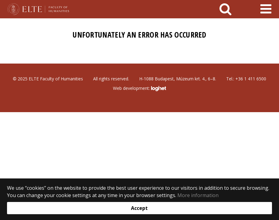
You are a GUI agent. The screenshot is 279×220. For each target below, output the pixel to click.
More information (198, 195)
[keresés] (225, 9)
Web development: (139, 88)
